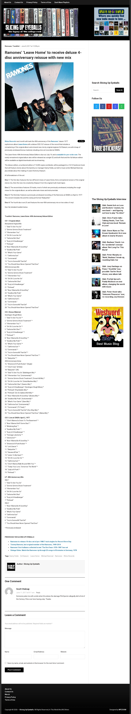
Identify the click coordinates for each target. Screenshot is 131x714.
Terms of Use (46, 2)
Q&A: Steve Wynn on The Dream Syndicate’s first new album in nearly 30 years (114, 233)
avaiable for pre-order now (67, 155)
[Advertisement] (109, 58)
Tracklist (15, 46)
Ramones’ (55, 141)
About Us (7, 2)
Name (7, 652)
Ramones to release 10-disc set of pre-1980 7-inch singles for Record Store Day (40, 542)
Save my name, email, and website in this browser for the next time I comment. (35, 663)
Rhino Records (10, 141)
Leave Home (35, 556)
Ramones (58, 556)
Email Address (39, 652)
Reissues (8, 46)
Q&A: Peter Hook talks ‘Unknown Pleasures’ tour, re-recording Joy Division (113, 294)
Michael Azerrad (47, 556)
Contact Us (19, 2)
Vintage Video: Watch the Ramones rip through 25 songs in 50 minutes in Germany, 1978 (43, 550)
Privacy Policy (31, 2)
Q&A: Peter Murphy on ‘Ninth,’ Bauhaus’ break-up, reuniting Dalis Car (113, 257)
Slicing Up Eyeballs (32, 564)
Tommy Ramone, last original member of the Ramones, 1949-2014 (35, 544)
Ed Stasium (24, 556)
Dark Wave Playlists (62, 2)
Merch (7, 694)
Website (63, 652)
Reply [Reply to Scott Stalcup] (38, 592)
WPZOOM (122, 710)
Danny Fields (14, 556)
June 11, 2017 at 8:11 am (25, 592)
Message (8, 628)
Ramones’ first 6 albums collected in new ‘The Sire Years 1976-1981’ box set (39, 547)
